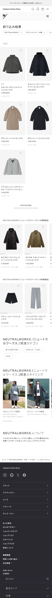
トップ (4, 460)
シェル (8, 357)
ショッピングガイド (10, 531)
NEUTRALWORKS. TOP (18, 460)
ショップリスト (8, 535)
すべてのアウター (12, 350)
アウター (33, 460)
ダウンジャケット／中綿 (34, 32)
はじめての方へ (9, 527)
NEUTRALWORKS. (12, 32)
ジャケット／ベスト (32, 350)
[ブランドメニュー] (47, 16)
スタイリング (8, 539)
